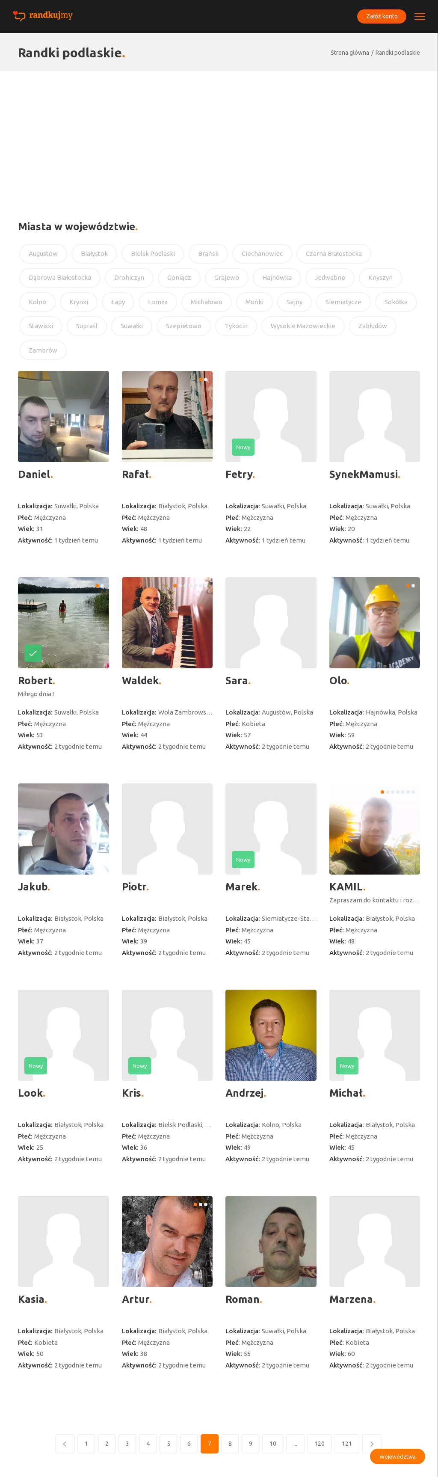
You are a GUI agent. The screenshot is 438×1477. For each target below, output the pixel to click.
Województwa (397, 1456)
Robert (35, 680)
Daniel (34, 474)
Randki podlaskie (398, 52)
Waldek (140, 680)
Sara (236, 680)
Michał (346, 1093)
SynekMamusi (363, 474)
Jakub (32, 887)
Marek (241, 887)
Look (30, 1093)
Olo (338, 680)
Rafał (135, 474)
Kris (131, 1093)
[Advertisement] (219, 135)
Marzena (351, 1299)
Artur (135, 1299)
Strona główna (350, 52)
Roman (242, 1299)
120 (319, 1443)
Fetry (238, 474)
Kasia (31, 1299)
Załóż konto (381, 16)
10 (272, 1443)
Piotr (134, 887)
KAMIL (346, 887)
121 (347, 1443)
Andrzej (244, 1093)
